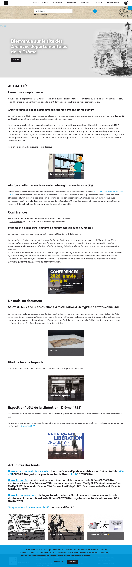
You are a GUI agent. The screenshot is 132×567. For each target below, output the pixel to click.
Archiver (98, 3)
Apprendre (85, 3)
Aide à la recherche (42, 14)
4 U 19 (74, 474)
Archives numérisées (39, 3)
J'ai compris (72, 562)
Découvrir (71, 3)
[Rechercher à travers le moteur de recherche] (54, 11)
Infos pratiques (113, 3)
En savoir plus (58, 562)
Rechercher (57, 3)
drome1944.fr (28, 426)
